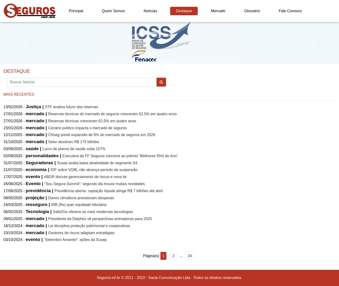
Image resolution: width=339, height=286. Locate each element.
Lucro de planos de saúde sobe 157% (74, 149)
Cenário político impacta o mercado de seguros (87, 128)
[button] (25, 43)
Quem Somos (113, 11)
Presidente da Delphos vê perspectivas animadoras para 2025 (100, 219)
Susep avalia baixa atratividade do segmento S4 (97, 163)
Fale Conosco (290, 11)
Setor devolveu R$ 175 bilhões (73, 142)
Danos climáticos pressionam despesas (81, 198)
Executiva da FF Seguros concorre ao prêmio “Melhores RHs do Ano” (120, 156)
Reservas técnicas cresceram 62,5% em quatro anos (92, 121)
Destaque (184, 11)
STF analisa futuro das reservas (71, 107)
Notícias (150, 11)
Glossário (252, 11)
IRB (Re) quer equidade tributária (79, 205)
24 (190, 256)
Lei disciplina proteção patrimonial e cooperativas (89, 226)
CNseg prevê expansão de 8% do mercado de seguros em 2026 (101, 135)
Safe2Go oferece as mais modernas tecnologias (93, 212)
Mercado (218, 11)
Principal (76, 11)
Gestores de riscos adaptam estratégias (81, 233)
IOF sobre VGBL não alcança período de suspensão (93, 170)
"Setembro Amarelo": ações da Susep (75, 240)
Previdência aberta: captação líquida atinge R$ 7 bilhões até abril (108, 191)
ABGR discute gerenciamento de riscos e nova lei (85, 177)
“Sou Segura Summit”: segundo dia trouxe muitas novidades (94, 184)
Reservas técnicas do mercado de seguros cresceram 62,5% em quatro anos (112, 114)
